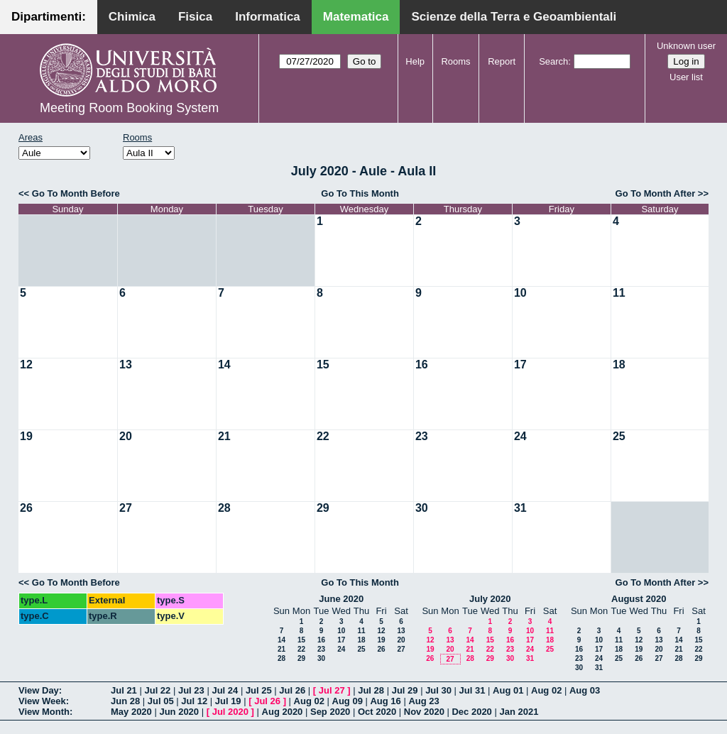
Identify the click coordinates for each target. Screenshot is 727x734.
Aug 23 (423, 701)
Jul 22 (157, 690)
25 (619, 436)
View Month (44, 711)
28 (224, 508)
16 (421, 364)
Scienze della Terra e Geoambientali (513, 16)
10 (520, 293)
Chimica (132, 16)
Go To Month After (656, 193)
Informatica (267, 16)
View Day (38, 690)
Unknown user (686, 45)
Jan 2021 (518, 711)
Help (415, 61)
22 (323, 436)
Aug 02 (546, 690)
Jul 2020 (230, 711)
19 (26, 436)
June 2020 (341, 598)
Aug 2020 (282, 711)
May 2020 (131, 711)
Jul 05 (161, 701)
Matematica (356, 16)
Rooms (455, 61)
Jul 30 (438, 690)
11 (619, 293)
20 (125, 436)
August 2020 (638, 598)
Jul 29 (405, 690)
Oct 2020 (377, 711)
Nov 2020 (424, 711)
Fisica (195, 16)
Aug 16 (385, 701)
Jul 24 (225, 690)
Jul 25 (259, 690)
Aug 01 (508, 690)
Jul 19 (228, 701)
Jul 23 (191, 690)
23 (421, 436)
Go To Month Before (76, 193)
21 (224, 436)
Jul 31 (472, 690)
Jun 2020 (179, 711)
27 (125, 508)
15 (323, 364)
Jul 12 (194, 701)
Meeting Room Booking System (129, 108)
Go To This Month (360, 193)
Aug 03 (584, 690)
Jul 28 (371, 690)
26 (26, 508)
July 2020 (490, 598)
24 (520, 436)
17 (520, 364)
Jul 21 (124, 690)
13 (125, 364)
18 (619, 364)
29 (323, 508)
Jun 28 (125, 701)
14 (224, 364)
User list (686, 77)
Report (501, 61)
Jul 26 (292, 690)
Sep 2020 (330, 711)
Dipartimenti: (48, 16)
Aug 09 (347, 701)
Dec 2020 (471, 711)
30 (421, 508)
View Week (42, 701)
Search (553, 61)
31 (520, 508)
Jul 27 (332, 690)
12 (26, 364)
